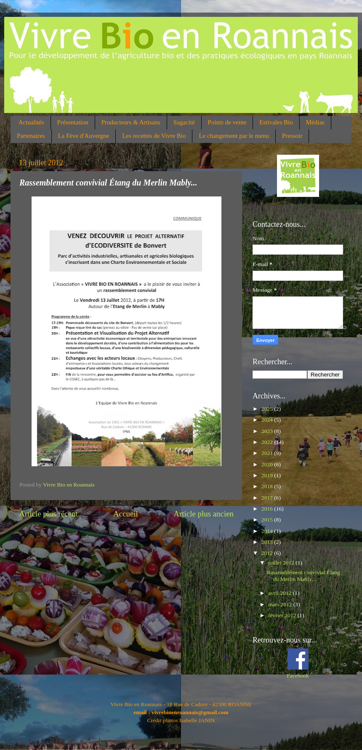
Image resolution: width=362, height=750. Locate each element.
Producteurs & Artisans (130, 122)
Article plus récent (48, 513)
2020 (267, 464)
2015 (267, 519)
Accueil (125, 513)
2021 (267, 453)
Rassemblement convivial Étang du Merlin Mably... (303, 575)
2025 (267, 409)
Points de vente (227, 122)
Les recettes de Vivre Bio (154, 135)
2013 (267, 542)
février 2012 (283, 615)
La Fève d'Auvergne (83, 135)
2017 (267, 498)
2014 (267, 531)
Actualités (31, 122)
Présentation (72, 122)
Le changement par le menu (234, 135)
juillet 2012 (281, 562)
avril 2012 (280, 593)
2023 (267, 431)
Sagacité (184, 122)
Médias (315, 122)
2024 (267, 420)
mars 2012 (280, 604)
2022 (267, 442)
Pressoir (292, 135)
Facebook (298, 675)
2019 (267, 475)
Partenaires (31, 135)
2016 (267, 508)
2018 (267, 486)
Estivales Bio (276, 122)
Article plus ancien (203, 513)
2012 (267, 553)
